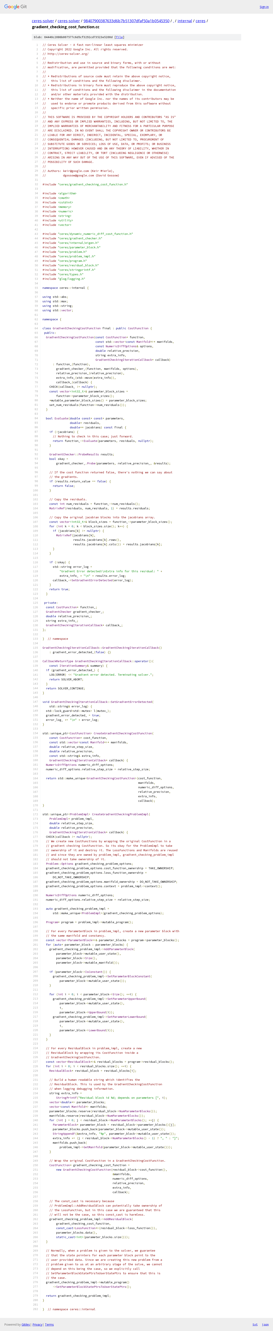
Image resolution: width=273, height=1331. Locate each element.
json (265, 1324)
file (119, 37)
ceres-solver (43, 20)
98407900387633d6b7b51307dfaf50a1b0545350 (126, 20)
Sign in (264, 7)
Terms (49, 1324)
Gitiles (26, 1324)
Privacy (37, 1324)
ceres (200, 20)
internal (185, 20)
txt (255, 1324)
